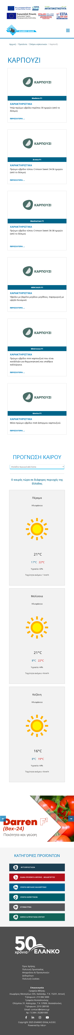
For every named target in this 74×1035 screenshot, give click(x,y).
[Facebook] (26, 1017)
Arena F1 (37, 159)
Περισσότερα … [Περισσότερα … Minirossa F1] (17, 372)
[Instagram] (40, 1017)
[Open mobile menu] (68, 30)
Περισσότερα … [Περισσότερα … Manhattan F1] (17, 246)
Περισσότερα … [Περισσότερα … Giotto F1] (17, 430)
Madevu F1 (37, 98)
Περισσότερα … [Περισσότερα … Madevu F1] (17, 118)
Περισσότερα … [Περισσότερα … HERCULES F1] (17, 307)
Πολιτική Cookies (30, 978)
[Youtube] (47, 1017)
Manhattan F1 (37, 221)
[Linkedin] (33, 1017)
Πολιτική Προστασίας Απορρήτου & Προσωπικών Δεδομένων (35, 972)
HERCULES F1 (37, 287)
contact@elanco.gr (40, 1009)
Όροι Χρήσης (28, 966)
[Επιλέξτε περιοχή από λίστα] (37, 466)
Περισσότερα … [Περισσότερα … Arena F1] (17, 180)
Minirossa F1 (37, 349)
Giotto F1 (37, 413)
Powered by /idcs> (37, 1025)
